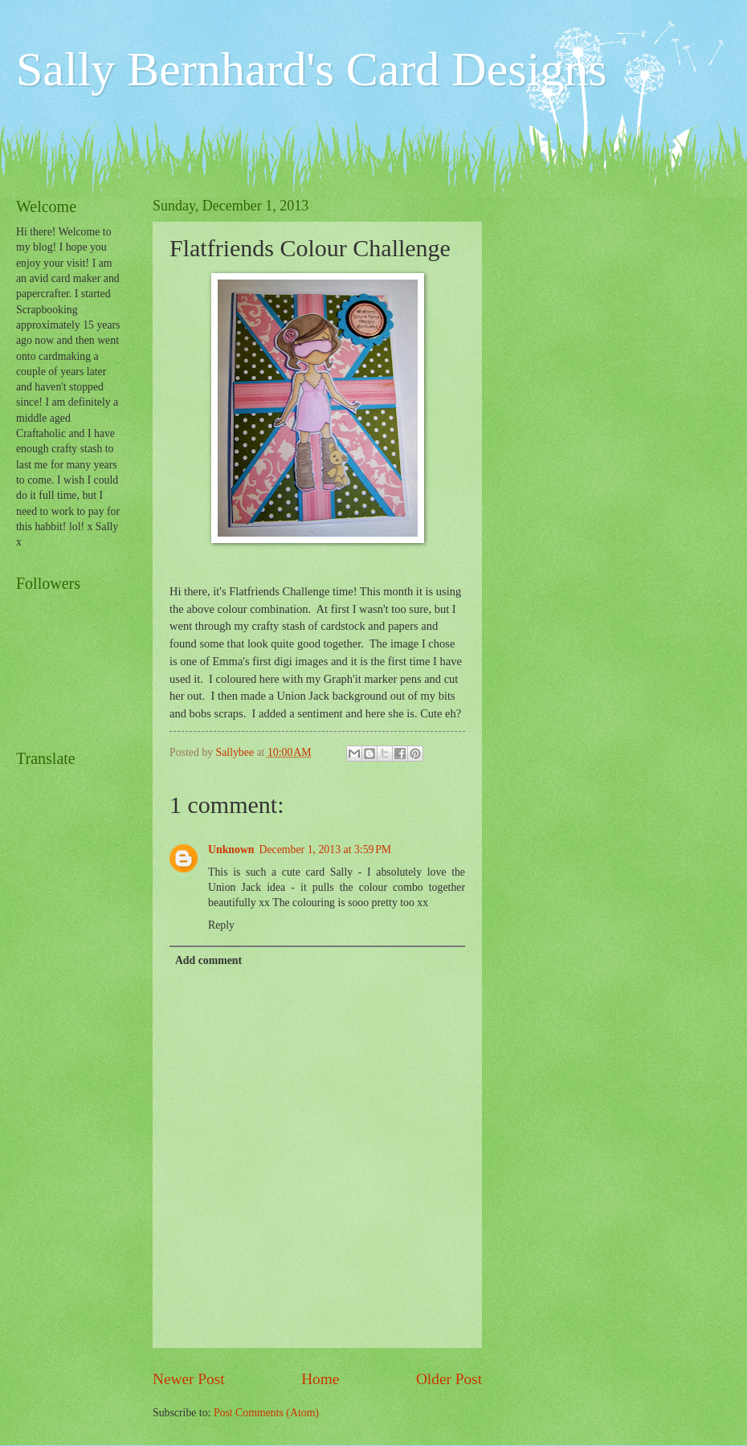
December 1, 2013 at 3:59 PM (325, 850)
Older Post (449, 1378)
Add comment (208, 960)
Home (320, 1378)
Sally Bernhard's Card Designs (311, 69)
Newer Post (189, 1378)
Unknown (231, 850)
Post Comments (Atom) (266, 1413)
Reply (221, 925)
